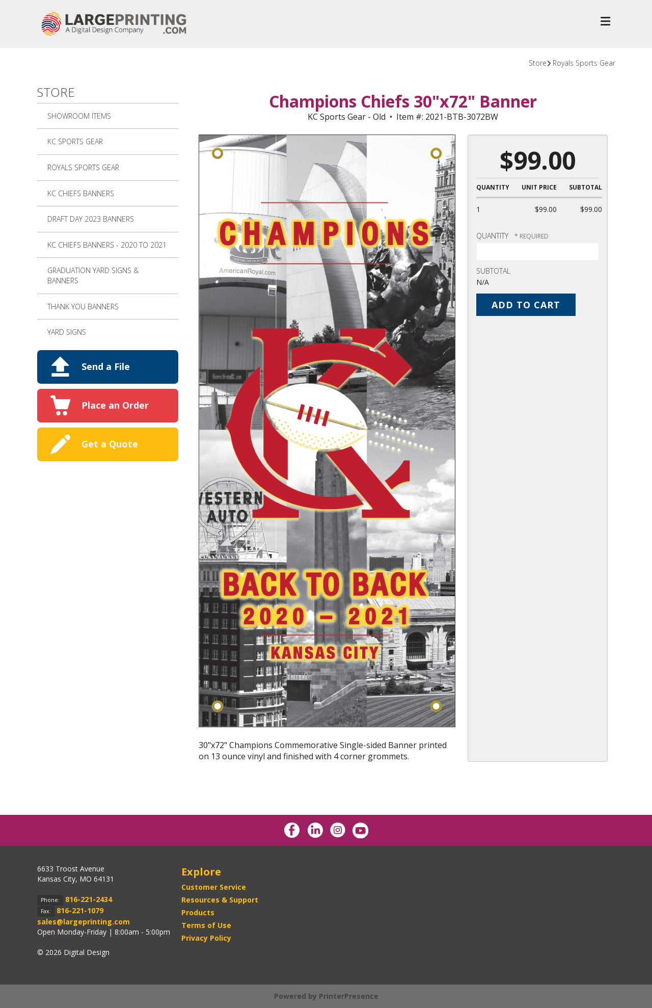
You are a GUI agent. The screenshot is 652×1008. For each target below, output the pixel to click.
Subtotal (493, 271)
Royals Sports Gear (584, 63)
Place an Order (115, 405)
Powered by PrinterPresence (326, 996)
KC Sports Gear (75, 141)
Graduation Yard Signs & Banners (93, 275)
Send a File (106, 366)
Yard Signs (66, 332)
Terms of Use (206, 925)
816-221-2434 (88, 899)
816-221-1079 (80, 910)
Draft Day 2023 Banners (90, 219)
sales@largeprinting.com (83, 921)
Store (538, 63)
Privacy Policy (206, 938)
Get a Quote (110, 444)
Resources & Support (219, 900)
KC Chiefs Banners (80, 193)
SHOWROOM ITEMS (79, 116)
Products (197, 912)
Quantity (492, 236)
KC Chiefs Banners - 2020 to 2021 (107, 245)
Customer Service (213, 887)
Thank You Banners (83, 306)
